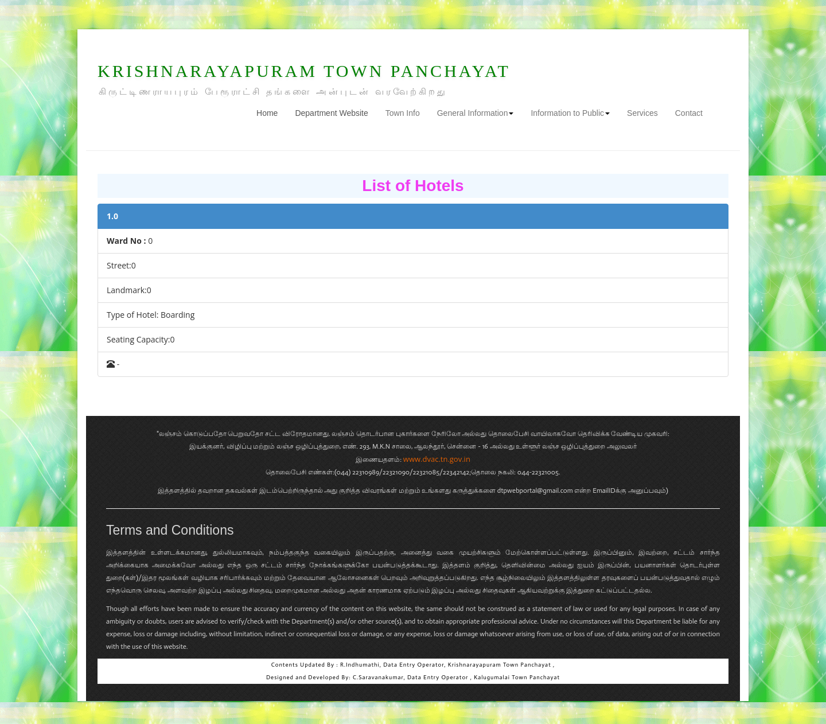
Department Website (331, 113)
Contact (689, 113)
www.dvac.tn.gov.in (436, 459)
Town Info (402, 113)
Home (271, 112)
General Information (475, 113)
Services (642, 113)
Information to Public (570, 113)
